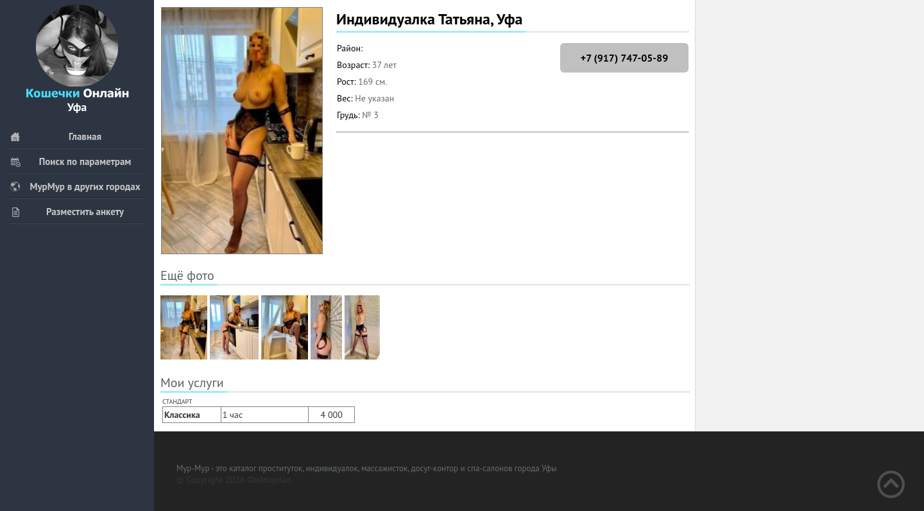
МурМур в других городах (75, 186)
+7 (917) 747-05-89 (624, 57)
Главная (55, 136)
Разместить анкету (67, 211)
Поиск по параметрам (70, 161)
